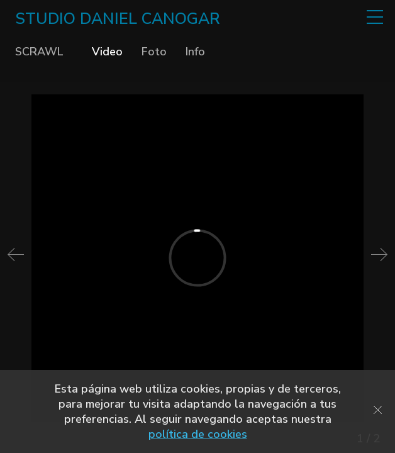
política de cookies (197, 434)
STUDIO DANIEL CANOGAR (117, 19)
